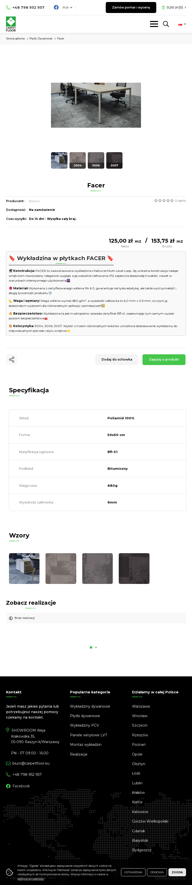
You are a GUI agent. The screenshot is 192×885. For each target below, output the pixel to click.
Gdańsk (138, 831)
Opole (137, 754)
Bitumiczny (118, 468)
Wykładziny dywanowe (90, 706)
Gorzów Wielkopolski (150, 821)
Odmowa (157, 872)
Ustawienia (133, 872)
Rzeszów (140, 735)
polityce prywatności (31, 879)
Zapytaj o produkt (164, 359)
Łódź (136, 773)
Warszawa (141, 706)
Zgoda (177, 872)
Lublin (137, 783)
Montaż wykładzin (86, 744)
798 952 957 (28, 7)
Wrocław (140, 716)
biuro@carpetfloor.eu (31, 763)
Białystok (140, 840)
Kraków (138, 792)
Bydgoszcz (142, 850)
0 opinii (180, 200)
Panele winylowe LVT (88, 735)
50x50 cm (116, 435)
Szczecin (140, 725)
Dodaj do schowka (116, 359)
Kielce (137, 802)
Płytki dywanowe (85, 716)
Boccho (34, 201)
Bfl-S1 (113, 452)
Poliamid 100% (121, 418)
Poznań (139, 744)
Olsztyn (138, 764)
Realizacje (79, 754)
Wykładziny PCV (84, 725)
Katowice (140, 812)
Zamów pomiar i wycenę (130, 7)
